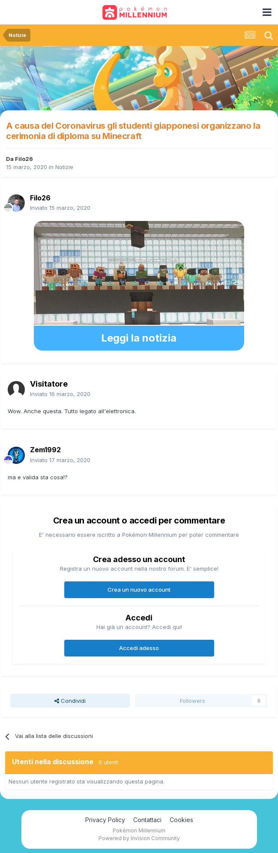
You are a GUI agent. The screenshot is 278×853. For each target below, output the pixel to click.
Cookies (181, 819)
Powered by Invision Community (139, 838)
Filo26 (24, 158)
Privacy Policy (105, 819)
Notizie (64, 166)
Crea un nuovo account (139, 589)
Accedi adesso (139, 647)
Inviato (60, 207)
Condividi (70, 700)
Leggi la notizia (138, 338)
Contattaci (147, 819)
